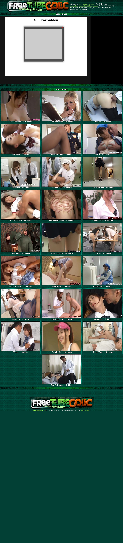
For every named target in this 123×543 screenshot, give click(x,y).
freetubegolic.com (40, 410)
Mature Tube (74, 6)
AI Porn (95, 6)
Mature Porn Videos (85, 6)
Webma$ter (85, 410)
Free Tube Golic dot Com (86, 4)
